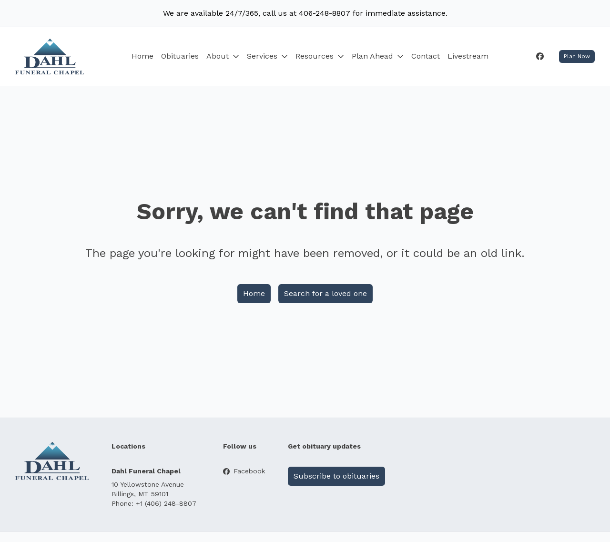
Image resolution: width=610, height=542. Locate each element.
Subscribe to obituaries (336, 476)
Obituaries (180, 56)
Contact (425, 56)
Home (142, 56)
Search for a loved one (325, 293)
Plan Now (577, 56)
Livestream (467, 56)
